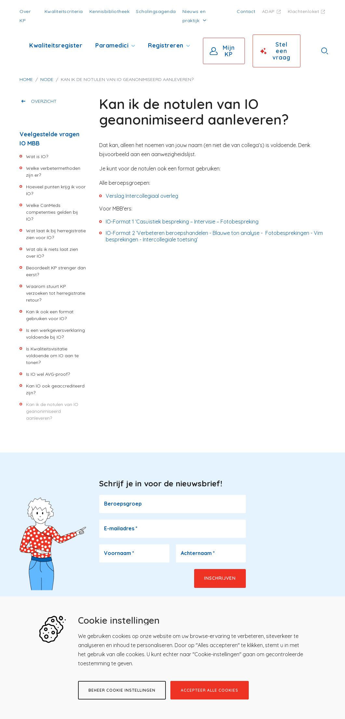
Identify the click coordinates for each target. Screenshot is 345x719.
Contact (246, 11)
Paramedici (111, 45)
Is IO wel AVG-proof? (48, 374)
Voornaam (119, 553)
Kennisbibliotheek (109, 11)
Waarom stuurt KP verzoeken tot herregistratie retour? (55, 293)
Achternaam (198, 553)
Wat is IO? (37, 156)
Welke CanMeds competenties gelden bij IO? (52, 212)
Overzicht (44, 101)
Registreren (165, 45)
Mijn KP (229, 51)
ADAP (268, 11)
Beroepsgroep (123, 503)
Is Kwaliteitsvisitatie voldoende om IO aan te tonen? (52, 355)
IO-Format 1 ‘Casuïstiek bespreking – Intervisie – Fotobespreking (182, 221)
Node (46, 79)
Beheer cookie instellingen (121, 690)
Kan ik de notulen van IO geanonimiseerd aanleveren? (52, 411)
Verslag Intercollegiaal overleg (142, 196)
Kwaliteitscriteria (64, 11)
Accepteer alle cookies (209, 690)
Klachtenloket (303, 11)
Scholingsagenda (156, 11)
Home (26, 79)
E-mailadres (121, 528)
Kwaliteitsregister (55, 45)
